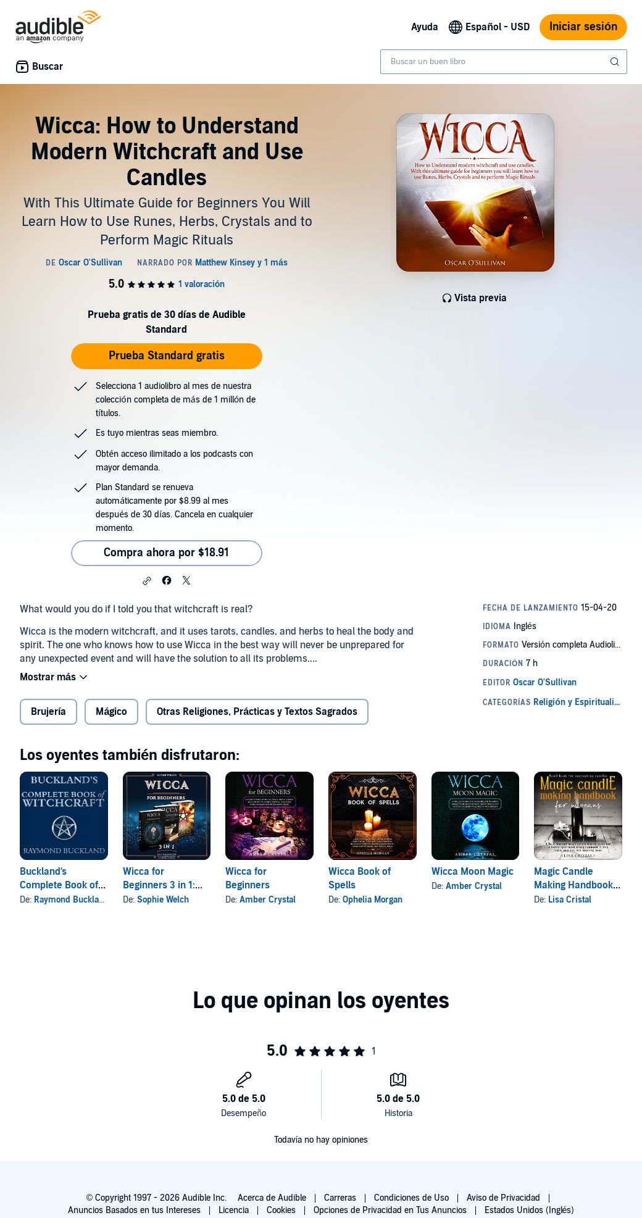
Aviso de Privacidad (503, 1198)
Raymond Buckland (71, 900)
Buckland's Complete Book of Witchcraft (59, 885)
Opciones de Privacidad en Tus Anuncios (390, 1210)
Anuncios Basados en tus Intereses (134, 1210)
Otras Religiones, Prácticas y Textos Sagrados (257, 712)
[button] (147, 581)
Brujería (48, 712)
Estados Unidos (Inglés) (530, 1210)
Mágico (111, 712)
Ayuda (424, 27)
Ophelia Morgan (372, 900)
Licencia (234, 1210)
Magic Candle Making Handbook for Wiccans (573, 885)
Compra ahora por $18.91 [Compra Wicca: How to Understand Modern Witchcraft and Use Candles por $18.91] (166, 552)
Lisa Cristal (569, 900)
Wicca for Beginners (247, 878)
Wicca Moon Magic (472, 872)
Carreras (340, 1198)
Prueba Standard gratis (167, 355)
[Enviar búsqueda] (616, 61)
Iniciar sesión (583, 26)
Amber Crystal (268, 900)
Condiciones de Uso (411, 1198)
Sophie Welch (163, 900)
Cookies (281, 1210)
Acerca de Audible (272, 1198)
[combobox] (503, 61)
